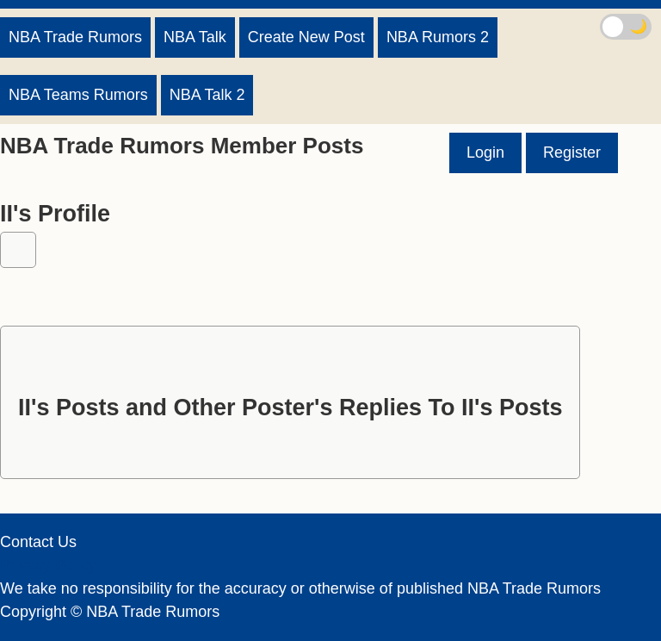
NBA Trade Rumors (75, 37)
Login (485, 152)
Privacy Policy (48, 565)
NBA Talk (195, 37)
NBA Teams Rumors (78, 94)
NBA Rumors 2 (437, 37)
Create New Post (306, 37)
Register (572, 152)
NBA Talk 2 (207, 94)
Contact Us (38, 542)
